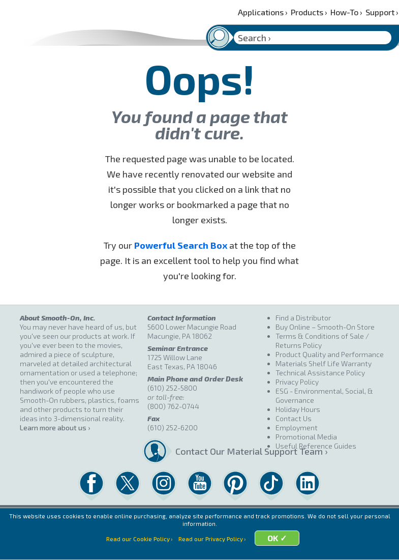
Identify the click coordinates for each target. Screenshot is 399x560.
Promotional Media (306, 436)
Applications (263, 12)
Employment (296, 427)
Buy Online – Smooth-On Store (325, 326)
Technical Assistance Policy (320, 372)
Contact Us (293, 418)
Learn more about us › (55, 427)
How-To (346, 12)
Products (309, 12)
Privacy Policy (297, 381)
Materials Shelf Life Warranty (323, 363)
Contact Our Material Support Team (221, 451)
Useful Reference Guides (315, 445)
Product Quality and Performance (329, 354)
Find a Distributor (303, 317)
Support (381, 12)
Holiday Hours (297, 409)
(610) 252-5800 (172, 388)
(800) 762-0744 (173, 406)
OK (278, 547)
